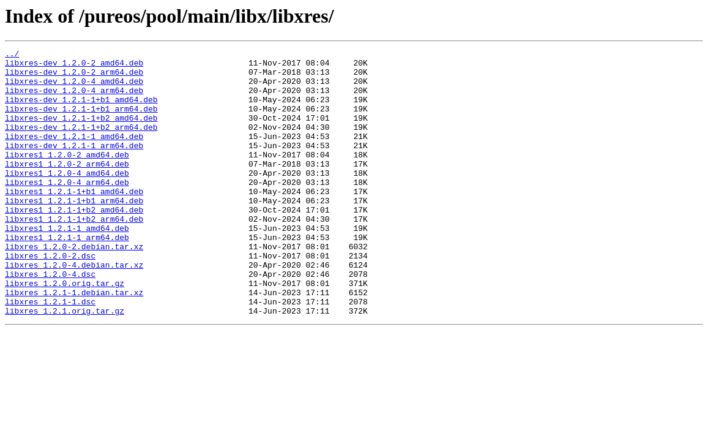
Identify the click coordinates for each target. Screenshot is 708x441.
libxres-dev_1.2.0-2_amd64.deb (74, 66)
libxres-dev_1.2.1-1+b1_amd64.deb (81, 110)
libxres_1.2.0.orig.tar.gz (64, 330)
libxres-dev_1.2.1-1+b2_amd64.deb (81, 132)
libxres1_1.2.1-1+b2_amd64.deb (74, 242)
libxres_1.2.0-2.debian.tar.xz (74, 286)
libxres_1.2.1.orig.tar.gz (64, 363)
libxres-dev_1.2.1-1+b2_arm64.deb (81, 143)
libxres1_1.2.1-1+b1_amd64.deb (74, 220)
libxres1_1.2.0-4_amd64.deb (67, 198)
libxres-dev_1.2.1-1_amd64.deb (74, 154)
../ (12, 55)
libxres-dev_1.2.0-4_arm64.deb (74, 99)
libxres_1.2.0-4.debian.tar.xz (74, 308)
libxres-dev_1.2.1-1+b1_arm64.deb (81, 121)
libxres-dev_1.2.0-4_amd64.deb (74, 88)
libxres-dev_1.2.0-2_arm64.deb (74, 77)
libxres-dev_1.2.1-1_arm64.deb (74, 165)
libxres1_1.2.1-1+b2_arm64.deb (74, 253)
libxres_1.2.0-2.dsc (50, 297)
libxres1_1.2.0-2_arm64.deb (67, 187)
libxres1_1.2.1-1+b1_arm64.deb (74, 231)
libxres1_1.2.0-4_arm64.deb (67, 209)
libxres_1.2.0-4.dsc (50, 319)
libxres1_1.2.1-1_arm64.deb (67, 275)
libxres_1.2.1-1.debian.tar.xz (74, 341)
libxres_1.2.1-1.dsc (50, 352)
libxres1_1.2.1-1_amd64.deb (67, 264)
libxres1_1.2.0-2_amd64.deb (67, 176)
